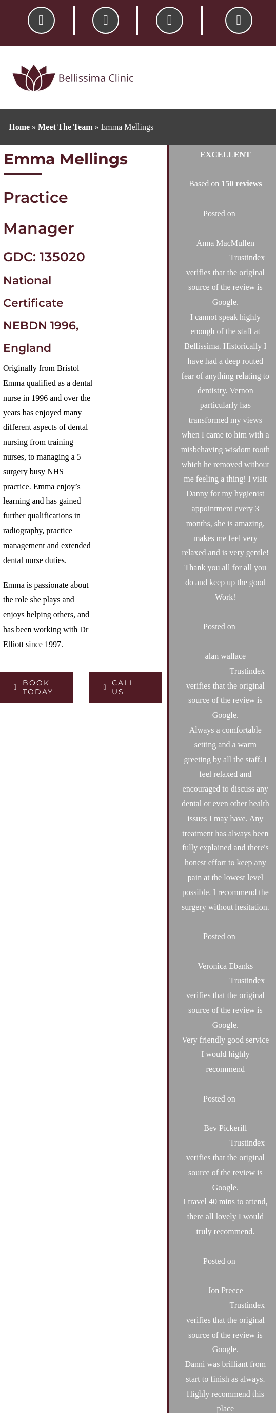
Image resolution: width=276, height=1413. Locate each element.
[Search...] (210, 562)
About (148, 1007)
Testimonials (159, 1127)
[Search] (254, 562)
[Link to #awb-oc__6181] (238, 20)
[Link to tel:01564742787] (41, 20)
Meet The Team (65, 126)
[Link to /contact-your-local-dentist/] (106, 20)
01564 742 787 (215, 902)
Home (19, 126)
